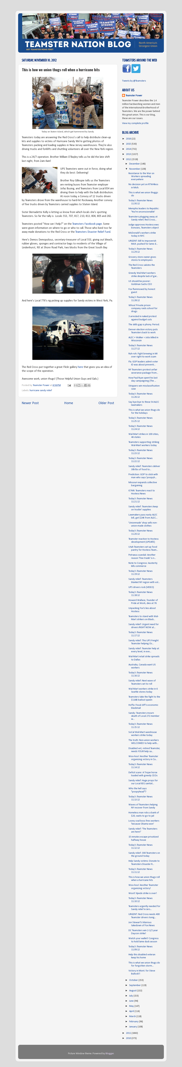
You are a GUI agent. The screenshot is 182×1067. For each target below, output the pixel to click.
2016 (129, 138)
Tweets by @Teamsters (134, 81)
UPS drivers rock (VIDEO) (141, 587)
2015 (129, 144)
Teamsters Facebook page (87, 224)
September (135, 985)
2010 (129, 1038)
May (131, 1006)
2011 (129, 1033)
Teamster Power (134, 95)
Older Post (106, 403)
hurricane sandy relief (41, 390)
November (135, 169)
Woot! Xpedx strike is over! (143, 893)
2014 (129, 149)
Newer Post (30, 403)
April (132, 1011)
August (133, 990)
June (131, 1001)
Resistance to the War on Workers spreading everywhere (141, 176)
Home (68, 403)
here (80, 367)
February (134, 1021)
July (131, 996)
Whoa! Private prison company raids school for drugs (143, 308)
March (132, 1016)
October (133, 980)
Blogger (110, 1053)
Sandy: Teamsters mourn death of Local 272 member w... (144, 716)
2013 (129, 154)
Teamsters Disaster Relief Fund (92, 232)
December (134, 164)
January (133, 1026)
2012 (129, 159)
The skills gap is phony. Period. (144, 324)
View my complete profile (135, 123)
